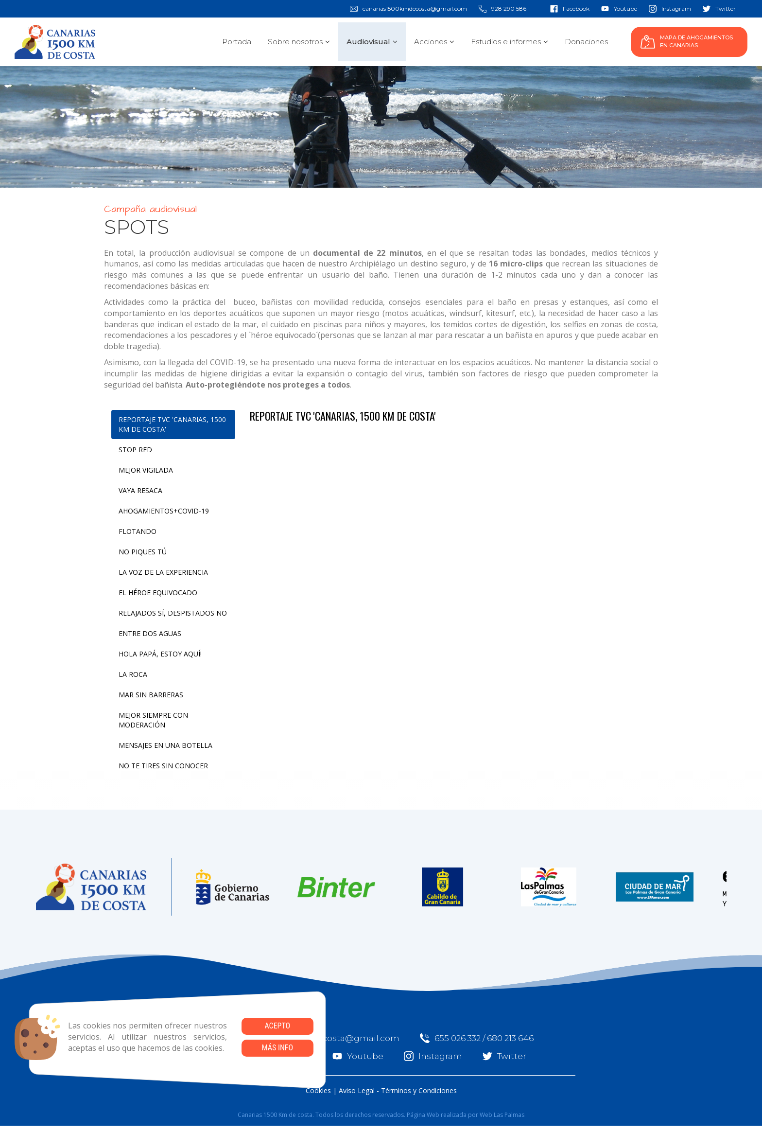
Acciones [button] (434, 41)
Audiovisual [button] (372, 41)
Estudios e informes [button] (509, 41)
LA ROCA (133, 674)
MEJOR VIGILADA (146, 470)
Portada (236, 41)
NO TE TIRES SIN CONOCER (163, 765)
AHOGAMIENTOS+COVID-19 (164, 510)
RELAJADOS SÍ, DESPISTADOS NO (173, 613)
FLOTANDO (137, 531)
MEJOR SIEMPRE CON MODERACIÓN (153, 719)
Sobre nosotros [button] (299, 41)
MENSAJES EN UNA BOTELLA (165, 745)
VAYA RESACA (140, 490)
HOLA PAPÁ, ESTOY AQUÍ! (160, 653)
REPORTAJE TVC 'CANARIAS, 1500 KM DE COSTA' (172, 424)
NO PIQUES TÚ (143, 551)
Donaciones (586, 41)
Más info (277, 1047)
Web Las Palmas (502, 1115)
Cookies (318, 1090)
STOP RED (135, 449)
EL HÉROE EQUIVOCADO (158, 592)
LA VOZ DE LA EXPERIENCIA (163, 572)
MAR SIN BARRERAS (151, 694)
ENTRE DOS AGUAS (150, 633)
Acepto (277, 1025)
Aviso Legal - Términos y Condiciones (398, 1090)
